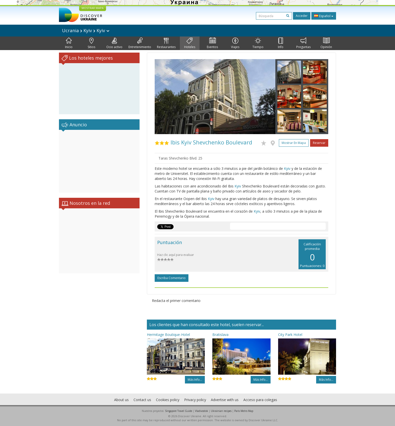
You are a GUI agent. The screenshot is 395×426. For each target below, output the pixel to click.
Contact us (142, 399)
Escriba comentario (171, 278)
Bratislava (220, 334)
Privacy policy (195, 399)
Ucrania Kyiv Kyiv (85, 30)
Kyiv (287, 168)
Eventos (212, 43)
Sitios (91, 43)
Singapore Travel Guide (178, 411)
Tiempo (258, 43)
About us (121, 399)
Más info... (195, 379)
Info (280, 43)
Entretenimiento (139, 43)
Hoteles (189, 43)
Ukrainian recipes (221, 411)
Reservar (319, 143)
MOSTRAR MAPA (93, 8)
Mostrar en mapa (294, 143)
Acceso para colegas (260, 399)
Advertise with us (225, 399)
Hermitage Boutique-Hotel (168, 334)
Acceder (302, 16)
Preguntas (303, 43)
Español (323, 16)
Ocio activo (114, 43)
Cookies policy (167, 399)
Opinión (326, 43)
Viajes (235, 43)
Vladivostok (201, 411)
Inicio (69, 43)
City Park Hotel (290, 334)
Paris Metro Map (243, 411)
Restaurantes (166, 43)
